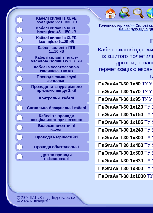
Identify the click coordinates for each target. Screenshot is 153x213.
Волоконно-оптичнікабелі (56, 127)
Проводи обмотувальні (56, 147)
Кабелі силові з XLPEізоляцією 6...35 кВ (56, 40)
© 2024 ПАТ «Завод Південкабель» (46, 198)
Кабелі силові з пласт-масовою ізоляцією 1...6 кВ (56, 59)
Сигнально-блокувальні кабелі (56, 108)
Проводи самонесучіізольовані (56, 79)
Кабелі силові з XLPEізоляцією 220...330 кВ (56, 20)
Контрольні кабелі (56, 98)
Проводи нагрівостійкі (56, 137)
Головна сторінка (114, 25)
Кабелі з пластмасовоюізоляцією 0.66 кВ (56, 69)
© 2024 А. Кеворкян (33, 201)
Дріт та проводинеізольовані (56, 157)
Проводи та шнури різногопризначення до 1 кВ (56, 88)
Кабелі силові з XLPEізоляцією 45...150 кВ (56, 30)
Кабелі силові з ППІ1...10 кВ (56, 49)
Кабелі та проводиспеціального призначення (56, 118)
